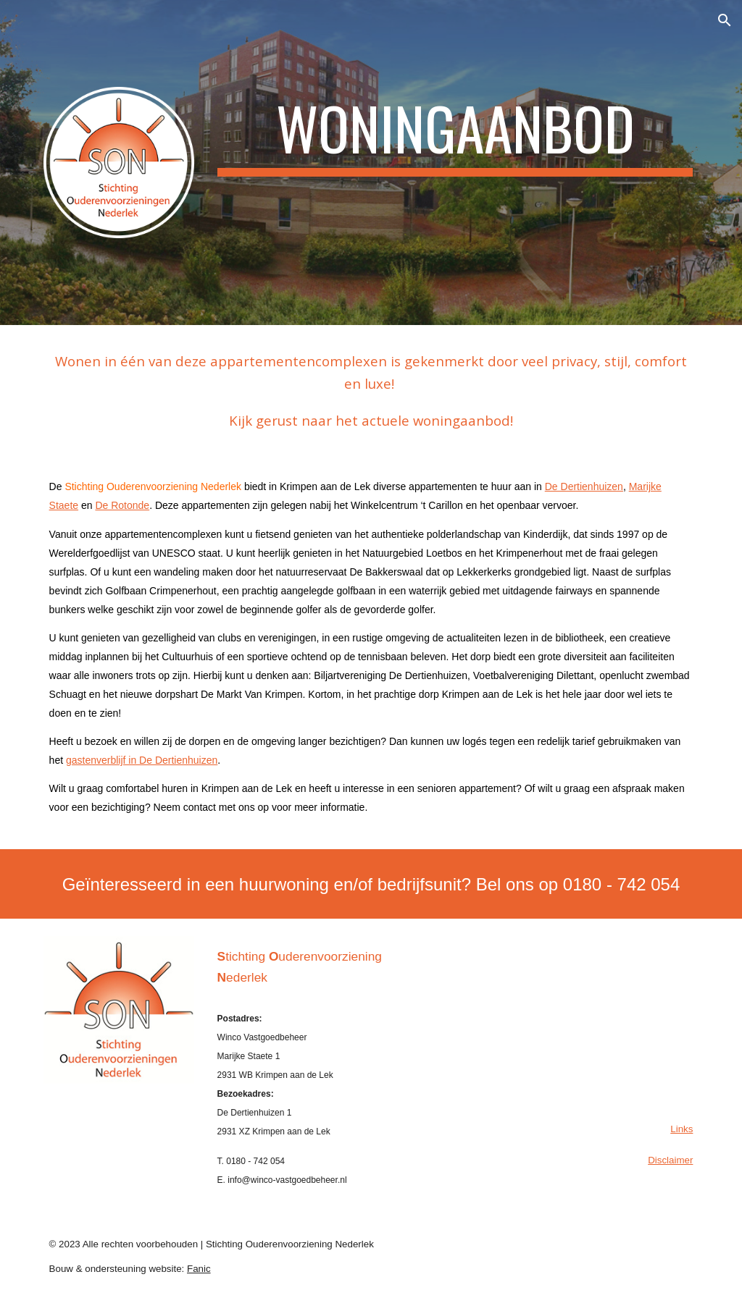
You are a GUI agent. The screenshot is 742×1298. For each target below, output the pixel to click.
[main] (455, 134)
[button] (724, 20)
